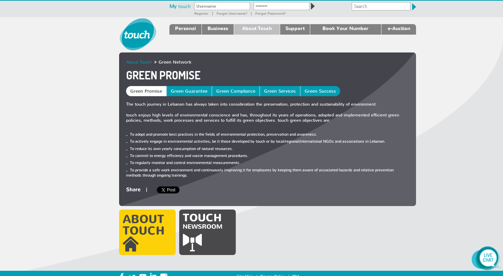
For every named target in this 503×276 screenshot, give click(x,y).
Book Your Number (345, 28)
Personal (185, 28)
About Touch (257, 28)
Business (217, 28)
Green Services (280, 91)
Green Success (320, 91)
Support (295, 28)
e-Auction (399, 28)
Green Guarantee (189, 91)
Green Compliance (235, 91)
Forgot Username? (232, 13)
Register (201, 13)
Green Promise (146, 91)
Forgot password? (270, 13)
